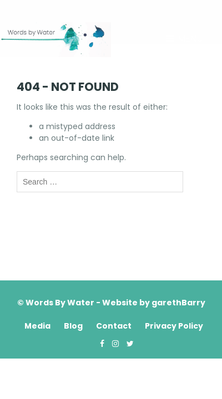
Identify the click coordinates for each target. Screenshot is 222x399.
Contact (114, 325)
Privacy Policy (174, 325)
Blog (73, 325)
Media (37, 325)
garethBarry (178, 302)
